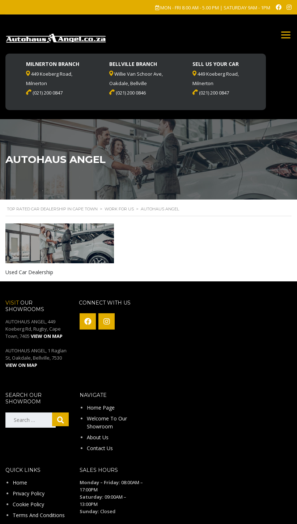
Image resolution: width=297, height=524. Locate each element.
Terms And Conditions (39, 515)
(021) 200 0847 (210, 92)
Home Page (101, 407)
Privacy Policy (28, 493)
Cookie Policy (28, 504)
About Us (98, 437)
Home (20, 482)
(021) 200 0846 (127, 92)
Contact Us (100, 448)
